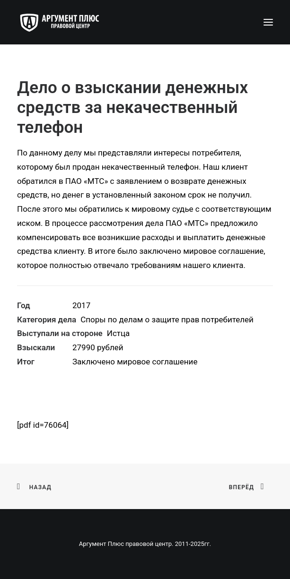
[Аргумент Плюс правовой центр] (64, 22)
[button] (268, 22)
